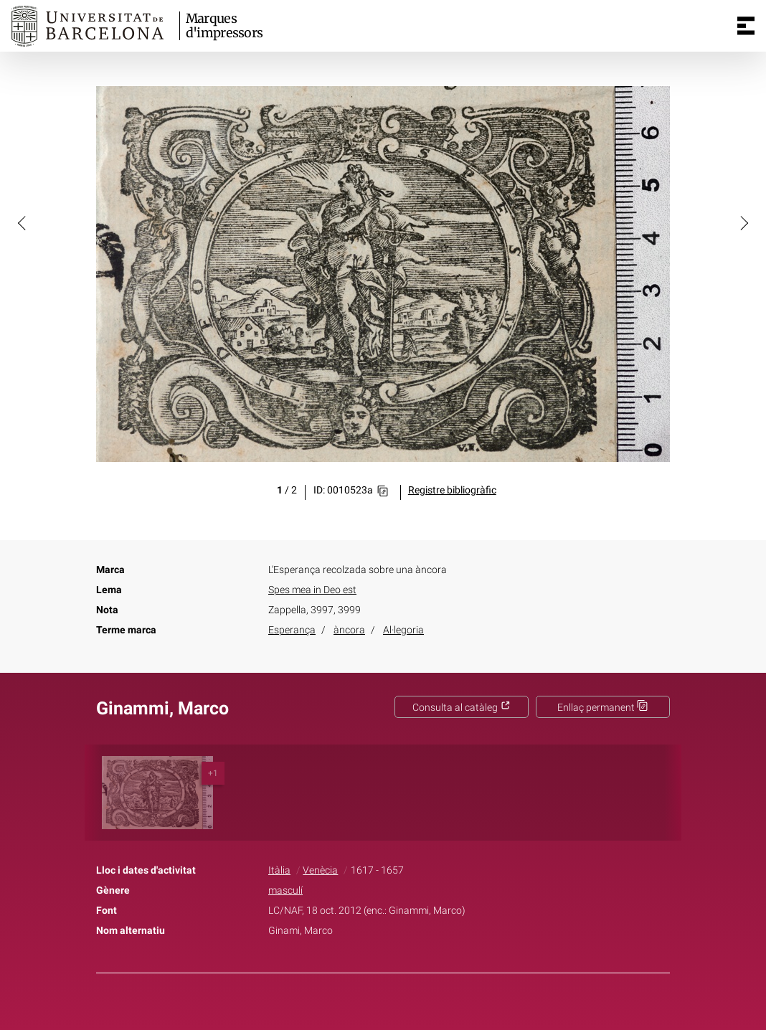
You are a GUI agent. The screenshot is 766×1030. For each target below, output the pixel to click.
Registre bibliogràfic (452, 490)
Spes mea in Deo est (312, 590)
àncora (349, 630)
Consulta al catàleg (461, 707)
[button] (22, 222)
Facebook (342, 1010)
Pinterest (408, 1010)
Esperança (292, 630)
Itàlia (279, 870)
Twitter (375, 1010)
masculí (285, 890)
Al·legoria (403, 630)
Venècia (320, 870)
